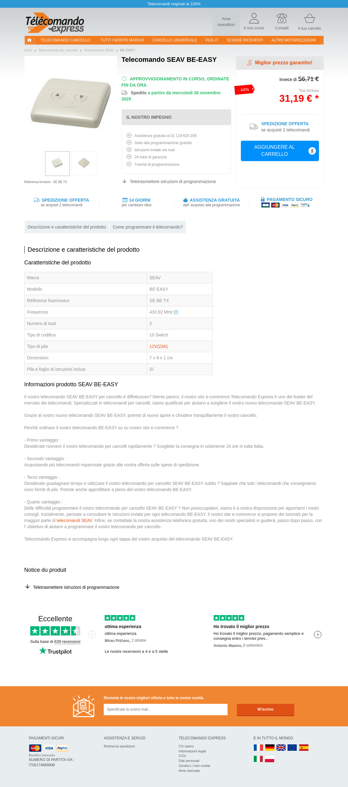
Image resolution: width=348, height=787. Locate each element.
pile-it (212, 40)
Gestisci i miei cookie (195, 766)
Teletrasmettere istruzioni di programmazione (173, 181)
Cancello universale (175, 40)
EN (292, 748)
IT (258, 759)
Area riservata (189, 770)
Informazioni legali (192, 751)
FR (258, 748)
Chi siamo (186, 746)
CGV (182, 756)
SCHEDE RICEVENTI (245, 40)
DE (270, 748)
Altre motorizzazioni (294, 40)
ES (304, 748)
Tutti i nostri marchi (122, 40)
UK (281, 748)
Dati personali (189, 761)
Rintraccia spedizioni (119, 746)
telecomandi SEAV (74, 520)
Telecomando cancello (65, 40)
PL (270, 759)
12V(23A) (158, 346)
